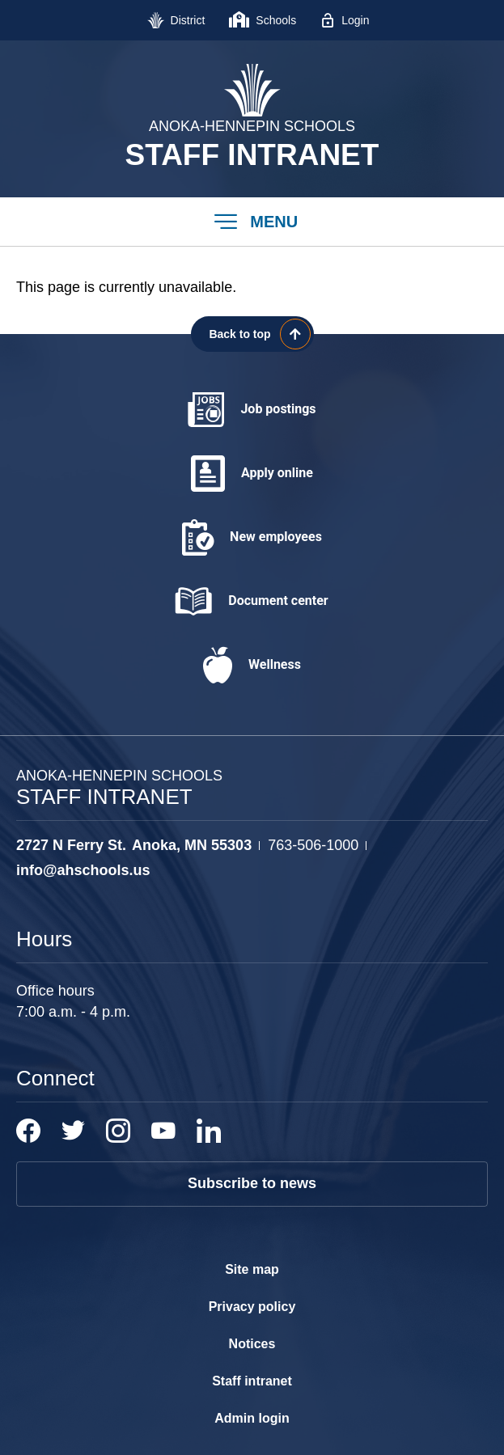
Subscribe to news (252, 1183)
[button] (252, 221)
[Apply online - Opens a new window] (252, 473)
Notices (252, 1344)
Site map (252, 1269)
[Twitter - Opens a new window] (73, 1130)
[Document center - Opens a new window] (252, 601)
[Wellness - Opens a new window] (252, 665)
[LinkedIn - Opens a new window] (209, 1131)
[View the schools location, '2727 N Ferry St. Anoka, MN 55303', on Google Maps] (134, 845)
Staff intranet (252, 1381)
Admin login (251, 1418)
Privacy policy (252, 1306)
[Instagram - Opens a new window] (118, 1131)
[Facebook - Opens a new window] (28, 1131)
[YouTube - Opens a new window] (163, 1130)
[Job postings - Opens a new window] (252, 410)
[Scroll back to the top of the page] (252, 334)
